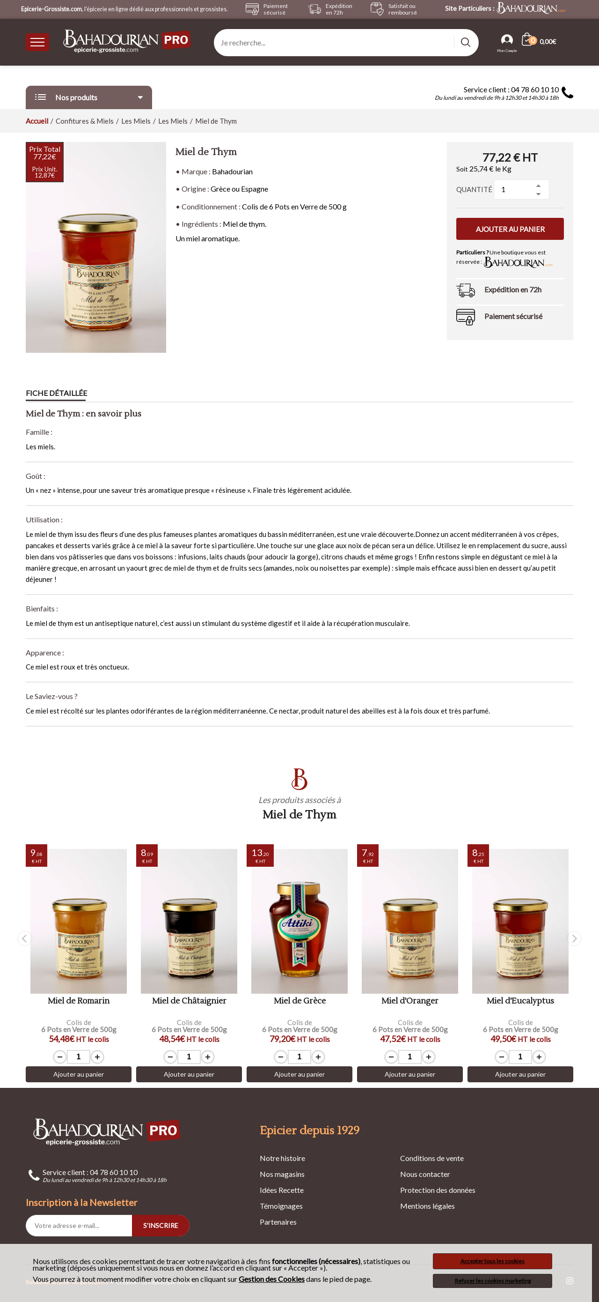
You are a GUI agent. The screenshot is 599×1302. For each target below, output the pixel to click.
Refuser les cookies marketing (493, 1280)
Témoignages (281, 1205)
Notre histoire (282, 1157)
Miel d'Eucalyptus (520, 1001)
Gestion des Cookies (272, 1279)
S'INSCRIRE (160, 1225)
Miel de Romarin (79, 1001)
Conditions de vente (432, 1157)
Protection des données (437, 1189)
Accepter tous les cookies (492, 1261)
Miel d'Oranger (409, 1001)
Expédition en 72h (512, 289)
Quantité (474, 189)
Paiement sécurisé (513, 316)
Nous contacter (425, 1173)
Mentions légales (427, 1205)
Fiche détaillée (56, 393)
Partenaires (278, 1221)
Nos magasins (282, 1173)
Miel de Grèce (300, 1001)
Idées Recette (282, 1189)
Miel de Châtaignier (189, 1001)
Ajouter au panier (510, 229)
